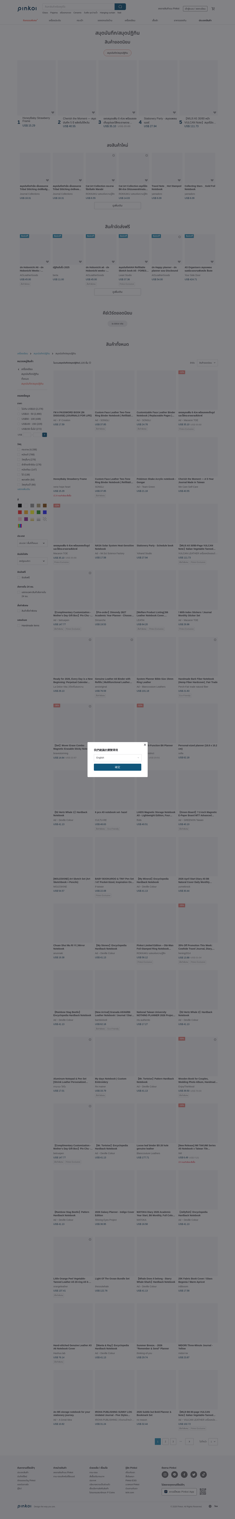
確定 (117, 767)
